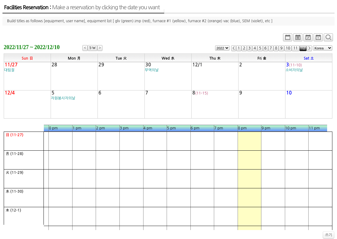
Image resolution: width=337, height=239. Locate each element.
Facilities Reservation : (82, 7)
